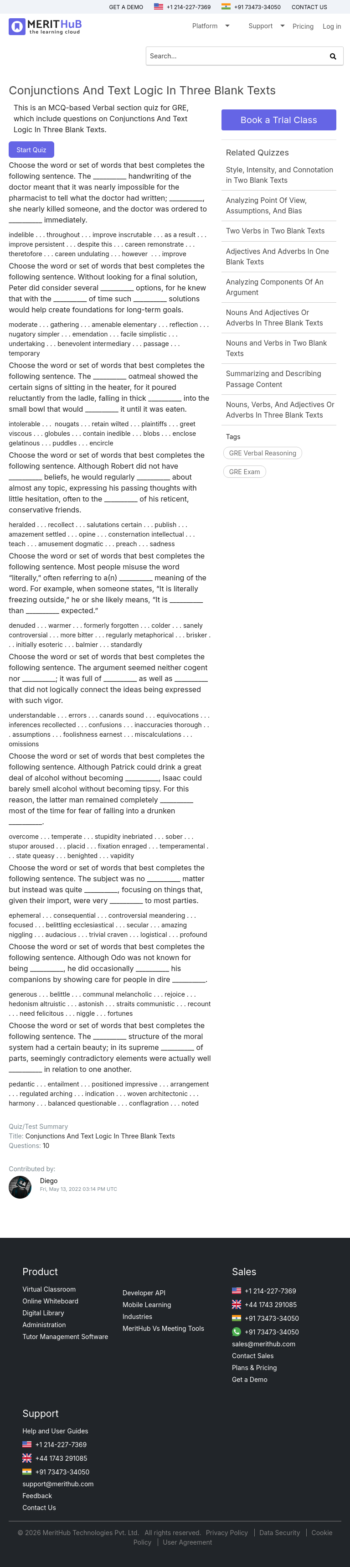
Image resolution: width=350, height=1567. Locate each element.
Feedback (37, 1496)
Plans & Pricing (254, 1367)
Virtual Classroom (49, 1289)
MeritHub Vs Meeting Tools (163, 1328)
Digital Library (43, 1313)
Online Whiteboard (50, 1301)
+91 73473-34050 (251, 7)
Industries (137, 1316)
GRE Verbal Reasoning (263, 453)
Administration (44, 1325)
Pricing (303, 26)
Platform (210, 27)
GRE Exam (244, 472)
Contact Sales (253, 1356)
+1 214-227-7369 (182, 7)
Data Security (280, 1532)
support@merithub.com (57, 1484)
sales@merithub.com (263, 1344)
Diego (49, 1180)
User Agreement (187, 1542)
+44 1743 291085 (264, 1304)
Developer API (144, 1293)
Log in (332, 26)
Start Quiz (31, 150)
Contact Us (39, 1507)
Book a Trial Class (279, 119)
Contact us (309, 7)
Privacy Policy (228, 1532)
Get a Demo (126, 7)
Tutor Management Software (65, 1336)
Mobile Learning (147, 1304)
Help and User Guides (55, 1431)
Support (265, 27)
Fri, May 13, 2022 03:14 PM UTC (78, 1189)
